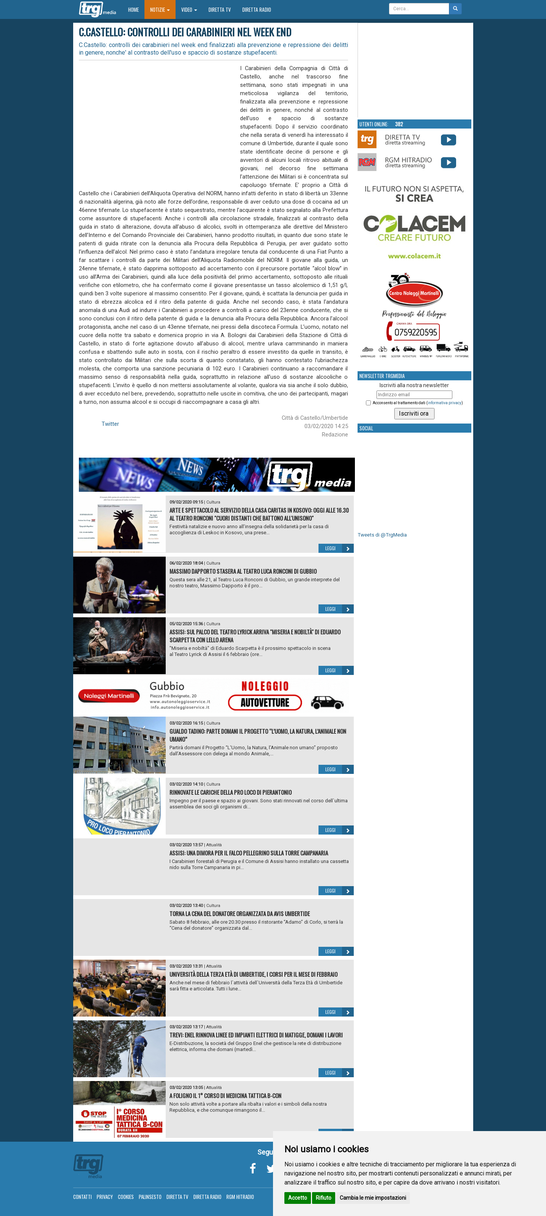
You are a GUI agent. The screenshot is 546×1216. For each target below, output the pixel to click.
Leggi (339, 548)
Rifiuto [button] (323, 1198)
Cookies (126, 1196)
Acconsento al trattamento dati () (418, 403)
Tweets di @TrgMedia (382, 535)
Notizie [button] (160, 9)
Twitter (110, 424)
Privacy (105, 1196)
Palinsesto (150, 1196)
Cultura (213, 502)
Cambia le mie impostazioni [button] (373, 1198)
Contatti (82, 1196)
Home (136, 9)
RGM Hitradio (240, 1196)
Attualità (214, 845)
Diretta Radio (256, 9)
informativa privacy (444, 403)
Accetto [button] (297, 1198)
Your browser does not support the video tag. (415, 70)
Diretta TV (220, 9)
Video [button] (189, 9)
